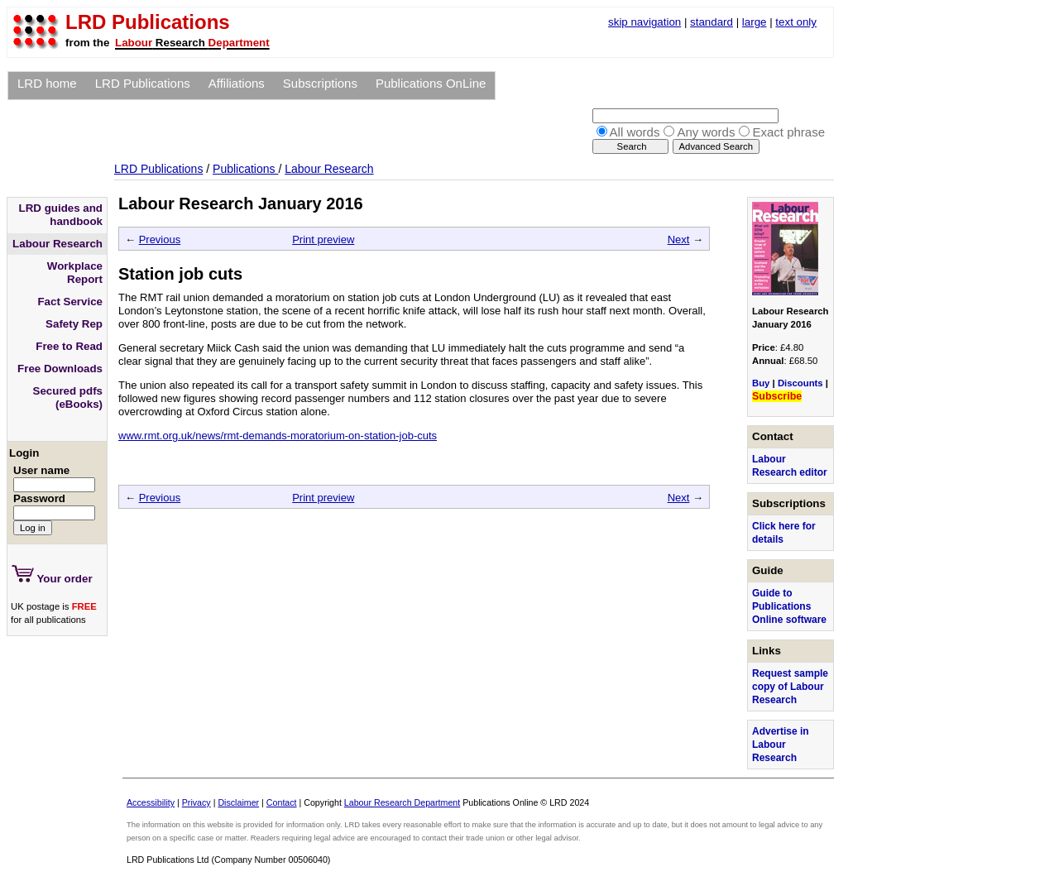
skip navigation (644, 22)
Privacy (196, 802)
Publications (245, 168)
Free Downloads (60, 368)
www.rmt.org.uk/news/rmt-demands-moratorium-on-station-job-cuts (277, 435)
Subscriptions (320, 83)
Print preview (323, 239)
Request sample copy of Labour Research (790, 687)
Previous (160, 239)
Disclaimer (238, 802)
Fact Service (70, 301)
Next (679, 239)
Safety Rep (74, 324)
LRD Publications (142, 83)
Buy (760, 383)
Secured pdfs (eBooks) (68, 397)
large (754, 22)
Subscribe (777, 396)
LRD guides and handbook (61, 214)
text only (796, 22)
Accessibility (151, 802)
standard (711, 22)
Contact (281, 802)
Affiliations (236, 83)
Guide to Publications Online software (789, 606)
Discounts (800, 383)
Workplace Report (75, 272)
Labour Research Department (402, 802)
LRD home (47, 83)
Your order (52, 575)
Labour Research (329, 168)
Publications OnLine (431, 83)
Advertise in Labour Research (780, 745)
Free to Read (69, 346)
